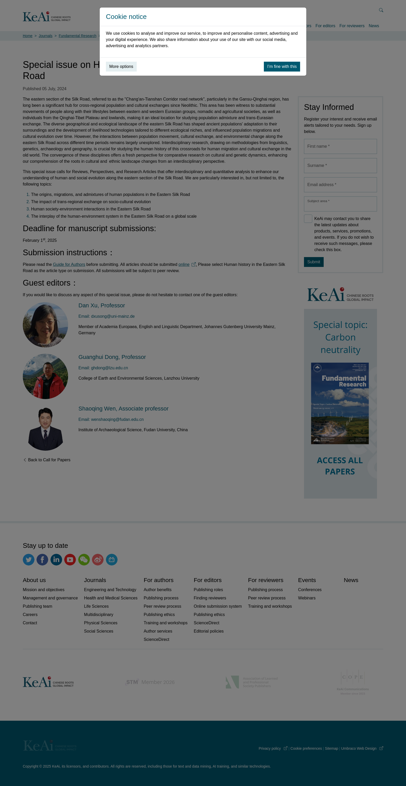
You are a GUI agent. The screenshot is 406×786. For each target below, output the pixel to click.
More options (121, 66)
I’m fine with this (282, 66)
